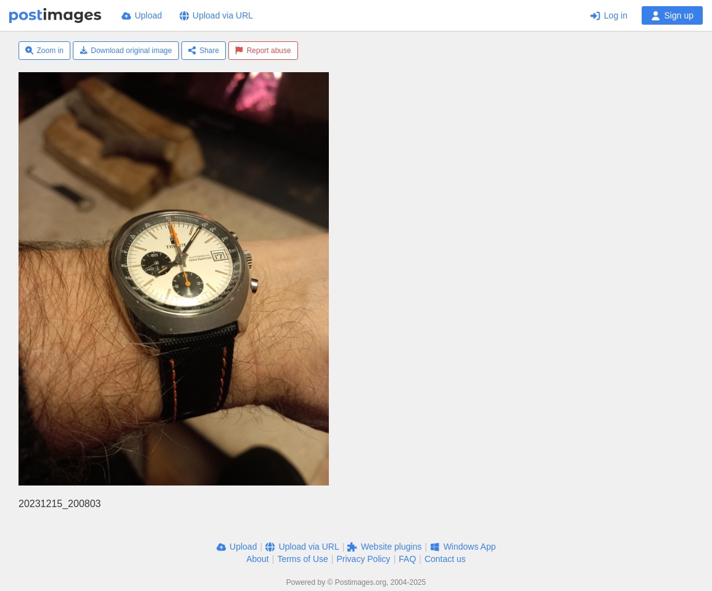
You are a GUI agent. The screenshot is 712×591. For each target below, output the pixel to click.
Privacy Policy (363, 559)
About (257, 559)
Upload (142, 15)
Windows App (462, 547)
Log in (608, 15)
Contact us (445, 559)
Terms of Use (302, 559)
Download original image (126, 50)
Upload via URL (217, 15)
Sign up (672, 15)
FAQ (407, 559)
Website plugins (384, 547)
